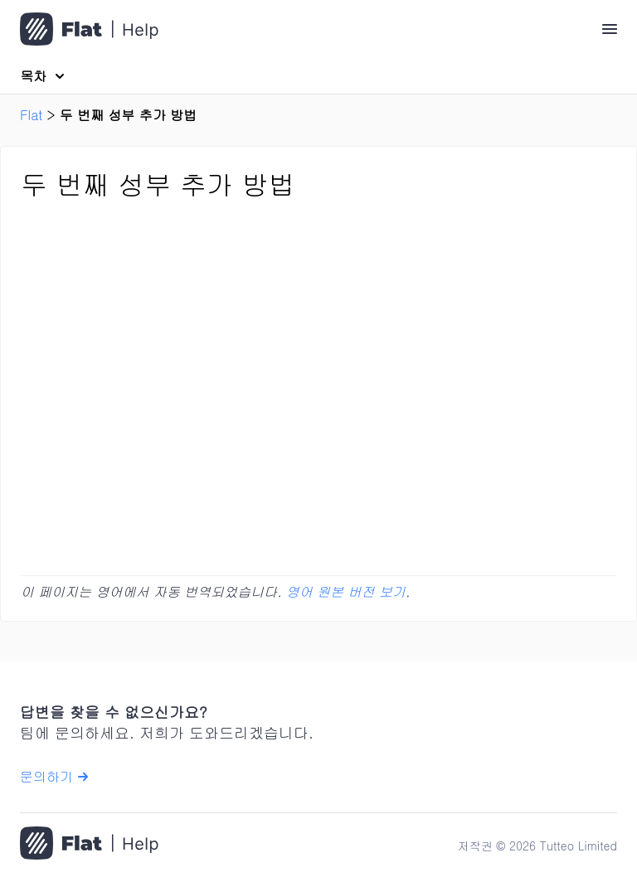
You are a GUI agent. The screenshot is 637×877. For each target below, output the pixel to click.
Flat (31, 114)
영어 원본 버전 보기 (346, 591)
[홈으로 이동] (89, 845)
